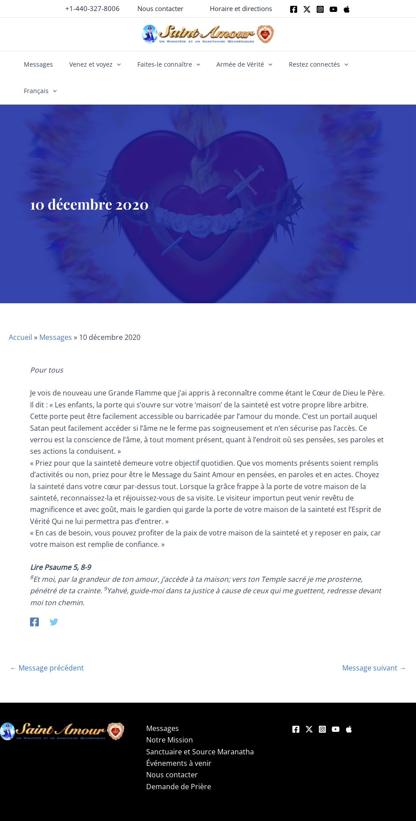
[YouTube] (336, 703)
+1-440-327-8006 (92, 8)
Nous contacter (172, 748)
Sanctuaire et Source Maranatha (200, 725)
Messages (44, 64)
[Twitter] (307, 9)
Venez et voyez (98, 64)
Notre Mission (169, 713)
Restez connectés (310, 64)
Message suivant (374, 641)
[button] (160, 8)
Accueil (20, 311)
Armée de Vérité (240, 64)
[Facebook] (294, 9)
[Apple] (347, 9)
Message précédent (47, 641)
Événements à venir (179, 737)
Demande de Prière (178, 760)
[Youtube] (333, 9)
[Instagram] (320, 9)
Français (369, 64)
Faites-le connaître (168, 64)
